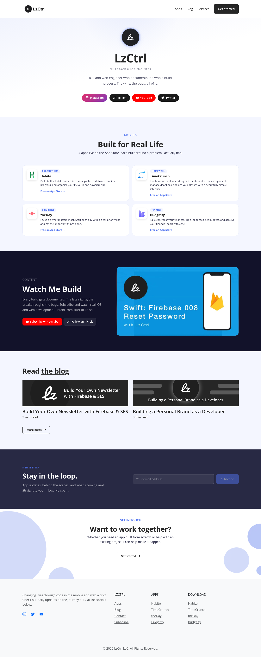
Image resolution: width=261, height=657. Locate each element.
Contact (120, 616)
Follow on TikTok (80, 321)
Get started (226, 9)
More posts (36, 430)
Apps (118, 603)
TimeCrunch (160, 610)
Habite (156, 603)
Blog (118, 610)
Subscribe (227, 479)
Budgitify (157, 622)
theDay (156, 616)
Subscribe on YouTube (42, 321)
